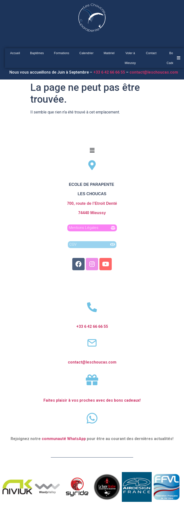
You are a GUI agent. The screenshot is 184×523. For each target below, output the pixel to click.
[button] (92, 150)
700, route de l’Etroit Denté (92, 203)
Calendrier (86, 53)
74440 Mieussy (92, 213)
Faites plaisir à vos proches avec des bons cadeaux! (92, 400)
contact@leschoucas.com (154, 72)
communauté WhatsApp (64, 438)
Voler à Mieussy (130, 58)
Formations (61, 53)
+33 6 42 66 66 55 (92, 326)
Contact (151, 53)
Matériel (109, 53)
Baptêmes (37, 53)
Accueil (15, 53)
